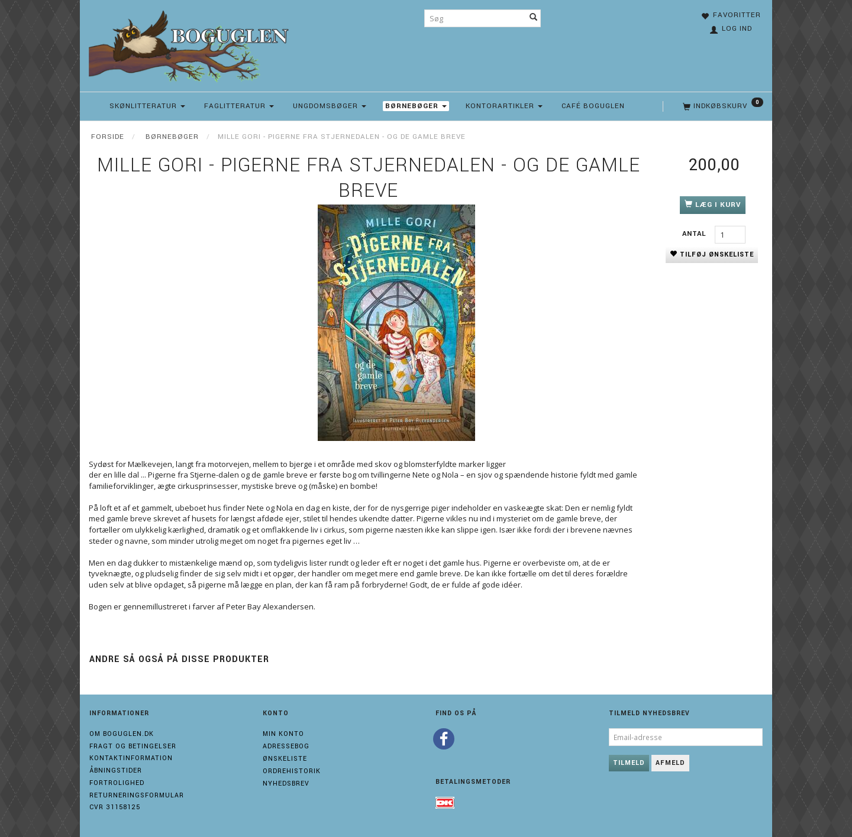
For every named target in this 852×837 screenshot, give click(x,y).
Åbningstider (115, 770)
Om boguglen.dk (121, 733)
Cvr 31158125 (114, 807)
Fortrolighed (116, 782)
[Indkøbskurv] (721, 106)
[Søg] (534, 18)
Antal (695, 234)
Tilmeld (629, 762)
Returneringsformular (136, 795)
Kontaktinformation (131, 758)
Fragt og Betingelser (132, 746)
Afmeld (670, 762)
